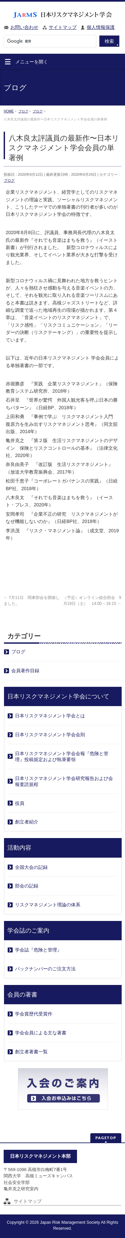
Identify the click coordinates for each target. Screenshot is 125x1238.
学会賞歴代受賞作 (33, 1013)
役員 (19, 803)
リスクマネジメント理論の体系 (47, 904)
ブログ (9, 180)
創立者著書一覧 (31, 1051)
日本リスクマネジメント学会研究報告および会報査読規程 (64, 781)
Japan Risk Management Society (70, 1222)
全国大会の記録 (31, 867)
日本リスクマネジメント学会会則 (50, 734)
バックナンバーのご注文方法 (45, 968)
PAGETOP (105, 1138)
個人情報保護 (101, 27)
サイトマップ (63, 27)
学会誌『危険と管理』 (38, 949)
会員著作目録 (25, 670)
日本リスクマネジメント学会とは (50, 715)
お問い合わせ (24, 27)
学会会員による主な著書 (40, 1032)
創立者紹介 (26, 821)
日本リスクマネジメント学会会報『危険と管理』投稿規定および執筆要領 (61, 756)
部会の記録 (26, 885)
